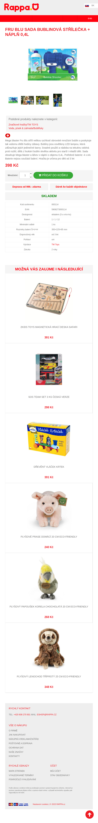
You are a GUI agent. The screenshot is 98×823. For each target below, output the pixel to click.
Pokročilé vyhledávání (22, 779)
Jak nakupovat (17, 735)
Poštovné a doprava (20, 743)
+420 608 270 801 (22, 714)
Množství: (13, 175)
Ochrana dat (16, 748)
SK (92, 5)
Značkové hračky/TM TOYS (23, 124)
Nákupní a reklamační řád (24, 739)
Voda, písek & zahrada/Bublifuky (26, 128)
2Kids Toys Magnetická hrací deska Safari (48, 327)
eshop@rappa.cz (46, 714)
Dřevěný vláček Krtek (49, 466)
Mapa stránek (17, 771)
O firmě (13, 730)
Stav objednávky (60, 775)
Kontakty (14, 756)
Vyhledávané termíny (21, 775)
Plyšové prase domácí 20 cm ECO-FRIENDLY (49, 536)
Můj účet (55, 771)
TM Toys (55, 244)
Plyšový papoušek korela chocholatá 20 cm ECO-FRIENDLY (49, 606)
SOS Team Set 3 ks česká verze (48, 397)
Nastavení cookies (40, 804)
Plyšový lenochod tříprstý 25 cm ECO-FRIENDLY (49, 676)
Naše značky (16, 752)
